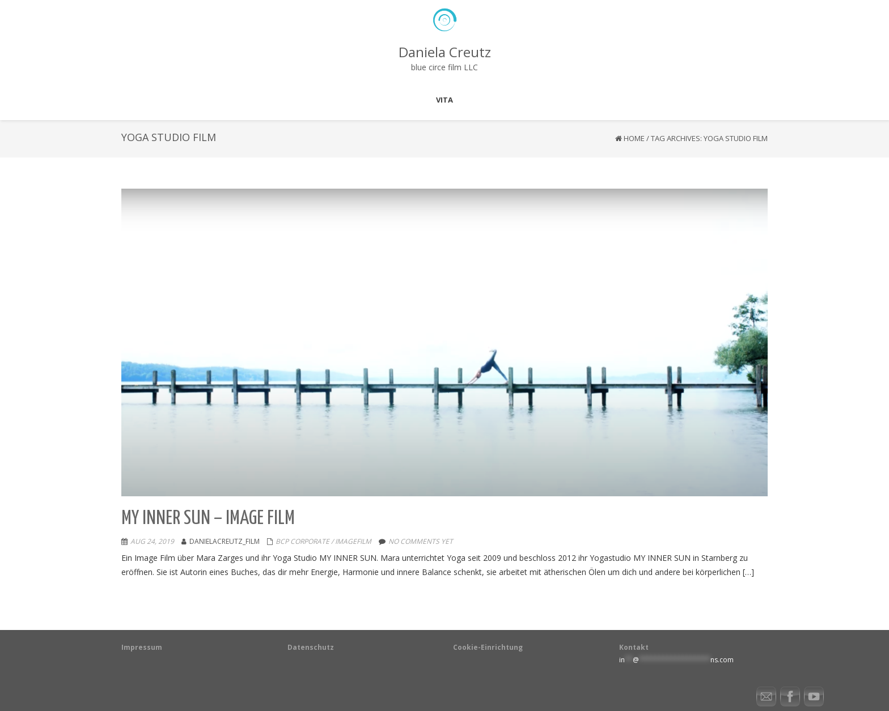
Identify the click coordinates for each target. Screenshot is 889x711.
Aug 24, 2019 (152, 541)
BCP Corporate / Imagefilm (323, 541)
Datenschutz (310, 647)
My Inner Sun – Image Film (208, 518)
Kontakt (634, 647)
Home (634, 138)
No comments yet (420, 541)
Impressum (141, 647)
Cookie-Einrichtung (488, 647)
